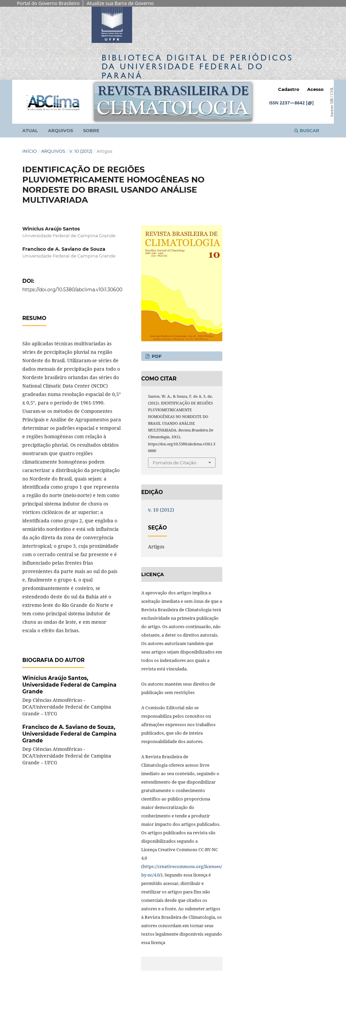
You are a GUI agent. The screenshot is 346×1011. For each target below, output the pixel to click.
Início (29, 151)
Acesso (315, 89)
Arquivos (60, 130)
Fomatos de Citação (174, 462)
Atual (30, 130)
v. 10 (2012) (80, 151)
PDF (156, 356)
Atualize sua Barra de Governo (120, 3)
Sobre (91, 130)
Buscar (306, 130)
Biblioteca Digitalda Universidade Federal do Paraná (197, 66)
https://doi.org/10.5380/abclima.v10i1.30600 (72, 290)
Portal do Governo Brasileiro (48, 3)
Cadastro (288, 89)
